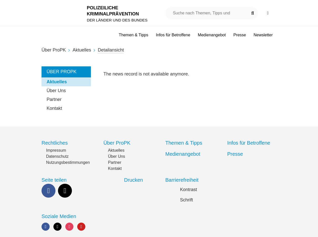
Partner (54, 99)
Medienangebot (182, 154)
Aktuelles (82, 49)
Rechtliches (55, 143)
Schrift (186, 199)
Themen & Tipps (183, 143)
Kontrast (188, 189)
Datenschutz (57, 156)
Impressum (56, 150)
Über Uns (56, 90)
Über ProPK (54, 49)
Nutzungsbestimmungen (68, 162)
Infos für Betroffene (248, 143)
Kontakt (54, 108)
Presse (235, 154)
